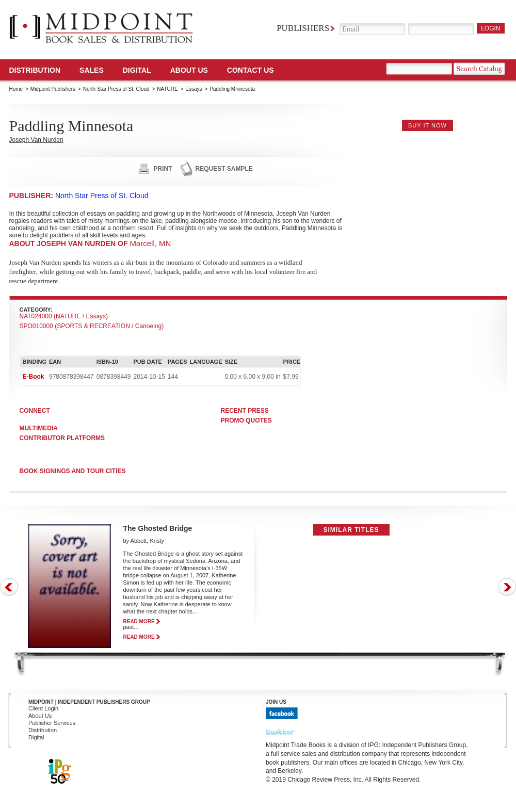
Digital (36, 737)
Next (507, 587)
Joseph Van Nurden (36, 139)
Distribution (35, 70)
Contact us (250, 70)
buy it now (427, 125)
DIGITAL (137, 70)
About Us (189, 70)
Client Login (43, 708)
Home (16, 89)
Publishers (303, 28)
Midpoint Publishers (52, 89)
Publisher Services (51, 723)
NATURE (167, 89)
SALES (91, 70)
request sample (224, 168)
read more (139, 621)
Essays (193, 89)
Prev (9, 587)
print (163, 168)
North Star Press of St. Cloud (116, 89)
